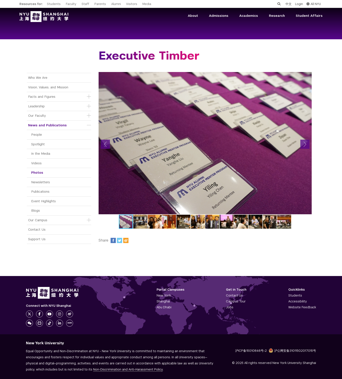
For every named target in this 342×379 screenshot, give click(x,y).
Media (146, 4)
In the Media (40, 153)
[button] (105, 144)
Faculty (71, 4)
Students (54, 4)
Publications (40, 191)
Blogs (35, 210)
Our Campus (37, 220)
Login (299, 4)
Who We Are (37, 77)
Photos (37, 172)
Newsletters (40, 182)
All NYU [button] (313, 4)
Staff (85, 4)
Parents (100, 4)
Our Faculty (37, 115)
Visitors (131, 4)
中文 (289, 4)
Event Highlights (43, 201)
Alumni (116, 4)
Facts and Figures (41, 96)
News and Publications (47, 125)
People (36, 134)
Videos (36, 163)
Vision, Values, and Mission (48, 87)
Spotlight (38, 144)
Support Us (37, 239)
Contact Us (37, 229)
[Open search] (278, 4)
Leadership (36, 106)
